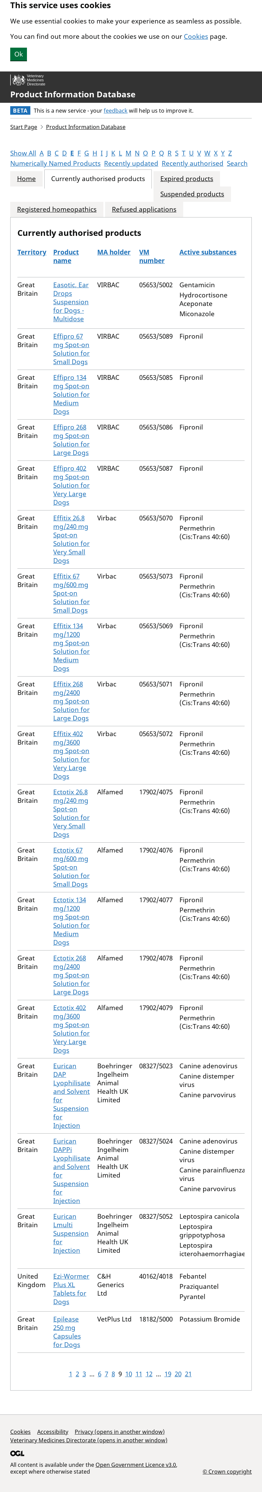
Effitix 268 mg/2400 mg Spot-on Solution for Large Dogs (71, 701)
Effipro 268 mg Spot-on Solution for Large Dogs (71, 440)
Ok (18, 54)
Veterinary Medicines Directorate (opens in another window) (89, 1440)
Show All (23, 153)
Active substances (207, 252)
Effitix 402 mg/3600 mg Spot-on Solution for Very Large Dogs (71, 755)
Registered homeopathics (57, 209)
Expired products (186, 179)
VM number (152, 256)
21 (188, 1373)
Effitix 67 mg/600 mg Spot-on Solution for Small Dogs (71, 593)
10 (128, 1373)
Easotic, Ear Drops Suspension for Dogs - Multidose (71, 301)
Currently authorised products (98, 179)
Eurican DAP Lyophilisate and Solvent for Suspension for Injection (71, 1095)
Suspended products (192, 194)
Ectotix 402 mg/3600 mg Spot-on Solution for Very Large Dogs (71, 1029)
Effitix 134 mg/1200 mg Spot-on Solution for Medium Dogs (71, 647)
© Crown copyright (227, 1471)
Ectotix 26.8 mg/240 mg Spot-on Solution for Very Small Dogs (71, 813)
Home (26, 179)
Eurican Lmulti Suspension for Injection (71, 1233)
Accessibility (52, 1432)
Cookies (196, 36)
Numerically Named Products (55, 163)
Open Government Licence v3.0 (136, 1465)
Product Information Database (72, 94)
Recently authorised (192, 163)
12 (149, 1373)
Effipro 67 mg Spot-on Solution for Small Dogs (71, 349)
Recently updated (131, 163)
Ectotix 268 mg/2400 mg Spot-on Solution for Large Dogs (71, 975)
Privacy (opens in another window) (120, 1432)
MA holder (114, 252)
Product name (66, 256)
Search (237, 163)
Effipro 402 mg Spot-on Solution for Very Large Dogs (71, 485)
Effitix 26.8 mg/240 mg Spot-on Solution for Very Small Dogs (71, 539)
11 (138, 1373)
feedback (116, 110)
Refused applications (144, 209)
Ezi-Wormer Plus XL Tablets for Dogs (71, 1289)
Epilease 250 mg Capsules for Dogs (67, 1332)
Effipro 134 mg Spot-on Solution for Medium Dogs (71, 394)
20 (178, 1373)
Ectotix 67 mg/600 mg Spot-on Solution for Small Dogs (71, 867)
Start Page (23, 127)
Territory (31, 252)
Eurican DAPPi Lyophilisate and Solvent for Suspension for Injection (71, 1171)
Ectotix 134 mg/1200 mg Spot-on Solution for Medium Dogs (71, 921)
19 (167, 1373)
